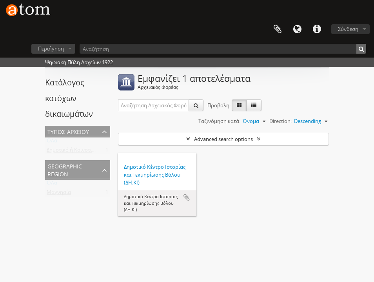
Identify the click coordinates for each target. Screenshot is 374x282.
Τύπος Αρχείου (68, 131)
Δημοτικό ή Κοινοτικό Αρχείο (81, 151)
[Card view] (239, 105)
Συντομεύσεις (317, 29)
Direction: (280, 121)
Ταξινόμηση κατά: (219, 121)
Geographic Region (64, 169)
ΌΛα (52, 142)
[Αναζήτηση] (223, 49)
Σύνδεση (348, 29)
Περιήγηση (51, 48)
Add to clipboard (187, 197)
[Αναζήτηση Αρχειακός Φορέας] (153, 105)
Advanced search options (223, 139)
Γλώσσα (297, 29)
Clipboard (277, 29)
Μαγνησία (59, 193)
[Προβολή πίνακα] (253, 105)
